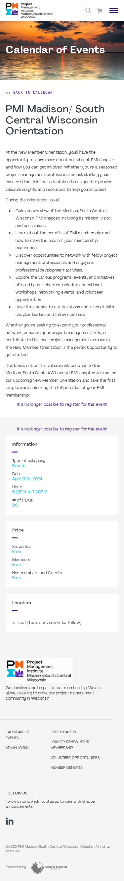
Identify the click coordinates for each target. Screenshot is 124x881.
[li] (10, 821)
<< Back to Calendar (29, 92)
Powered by (16, 867)
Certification (63, 732)
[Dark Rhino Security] (49, 867)
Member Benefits (66, 768)
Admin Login (17, 748)
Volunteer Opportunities (75, 758)
